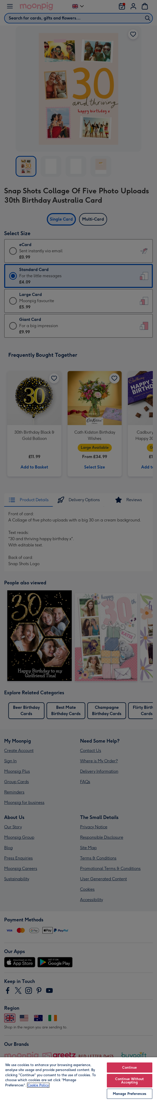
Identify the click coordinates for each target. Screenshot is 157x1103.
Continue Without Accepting (129, 1080)
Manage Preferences (129, 1094)
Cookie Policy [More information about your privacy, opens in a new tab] (38, 1085)
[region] (78, 1080)
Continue (129, 1067)
